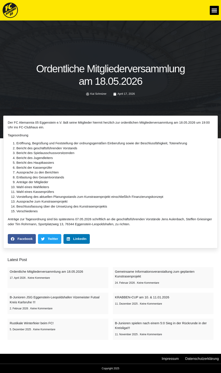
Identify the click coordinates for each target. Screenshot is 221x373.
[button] (214, 10)
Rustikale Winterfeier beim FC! (32, 323)
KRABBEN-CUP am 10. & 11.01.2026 (142, 297)
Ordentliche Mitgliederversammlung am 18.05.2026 (46, 271)
